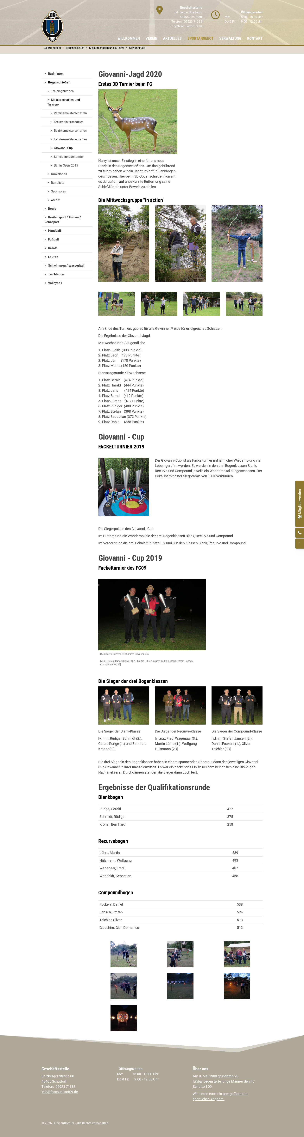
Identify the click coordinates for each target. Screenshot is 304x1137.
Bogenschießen (75, 48)
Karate (53, 248)
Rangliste (57, 183)
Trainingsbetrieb (62, 91)
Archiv (55, 200)
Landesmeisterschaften (70, 139)
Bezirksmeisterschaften (70, 130)
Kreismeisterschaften (69, 122)
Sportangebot (200, 34)
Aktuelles (172, 34)
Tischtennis (56, 274)
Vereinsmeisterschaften (70, 113)
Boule (52, 208)
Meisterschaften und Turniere (106, 48)
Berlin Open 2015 (66, 165)
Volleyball (55, 283)
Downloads (59, 174)
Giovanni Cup (137, 48)
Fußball (53, 239)
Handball (54, 231)
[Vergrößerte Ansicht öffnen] (138, 121)
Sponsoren (58, 191)
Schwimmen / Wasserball (66, 265)
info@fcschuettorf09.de (186, 25)
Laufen (53, 257)
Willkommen (128, 34)
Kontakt (255, 34)
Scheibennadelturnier (69, 157)
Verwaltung (230, 34)
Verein (151, 34)
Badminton (56, 74)
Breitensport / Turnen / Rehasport (62, 220)
